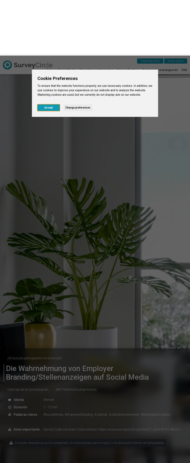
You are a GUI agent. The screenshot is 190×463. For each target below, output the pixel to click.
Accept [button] (48, 51)
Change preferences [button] (77, 51)
